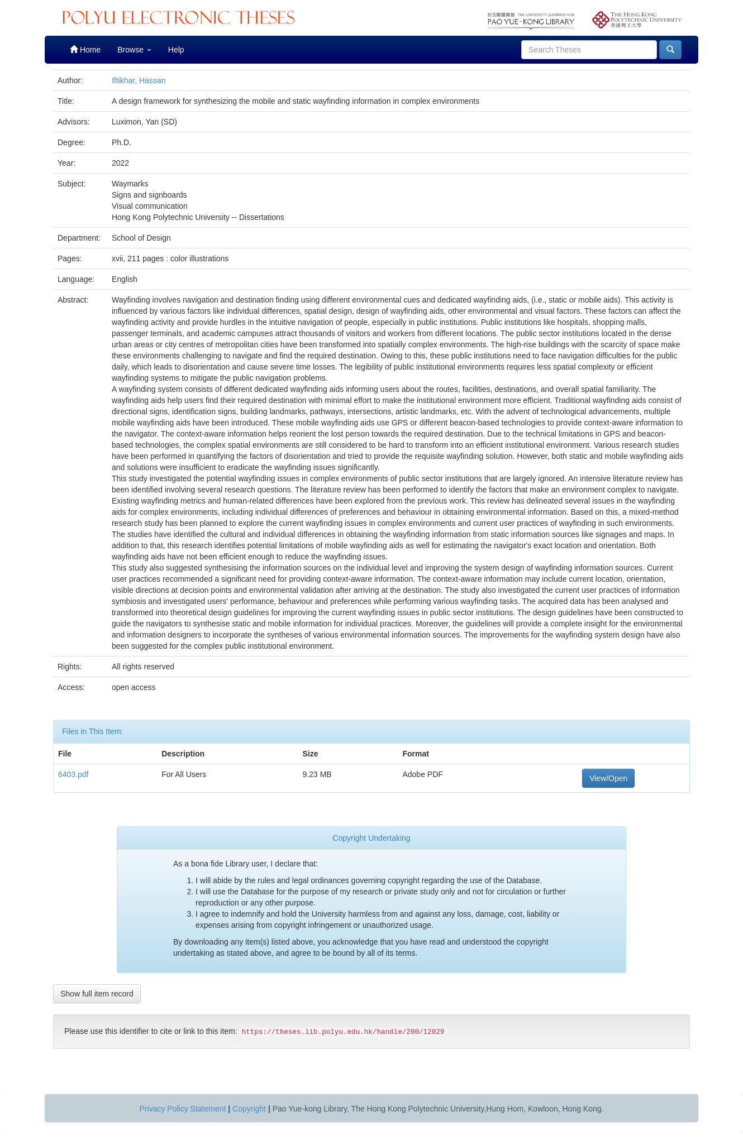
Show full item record (97, 993)
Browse (134, 49)
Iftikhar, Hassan (139, 80)
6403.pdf (73, 774)
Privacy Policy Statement (183, 1108)
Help (176, 49)
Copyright (249, 1108)
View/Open (608, 778)
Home (85, 49)
